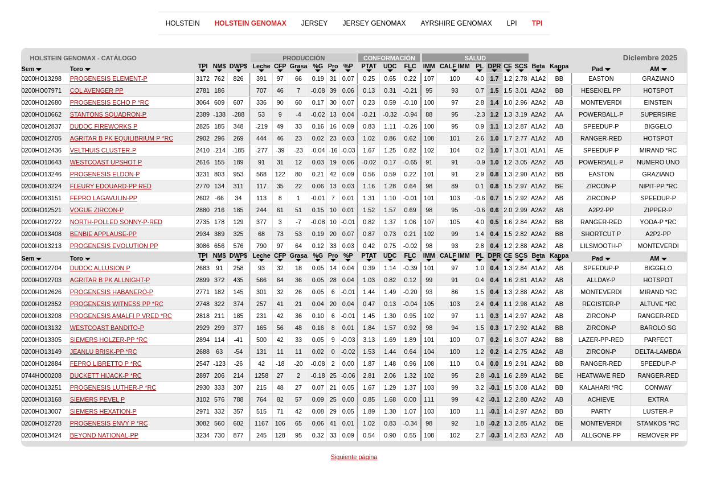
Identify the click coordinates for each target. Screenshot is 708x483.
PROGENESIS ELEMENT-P (109, 78)
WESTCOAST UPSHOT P (106, 162)
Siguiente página (354, 456)
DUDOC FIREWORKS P (104, 126)
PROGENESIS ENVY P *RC (109, 423)
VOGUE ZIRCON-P (97, 210)
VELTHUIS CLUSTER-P (103, 150)
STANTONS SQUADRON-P (108, 114)
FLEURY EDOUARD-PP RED (111, 186)
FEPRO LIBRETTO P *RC (106, 363)
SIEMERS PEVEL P (97, 399)
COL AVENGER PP (97, 90)
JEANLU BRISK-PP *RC (103, 351)
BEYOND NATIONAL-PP (104, 435)
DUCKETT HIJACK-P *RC (106, 375)
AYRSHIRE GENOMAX (456, 23)
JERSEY (314, 23)
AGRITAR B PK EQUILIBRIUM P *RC (121, 138)
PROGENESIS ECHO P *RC (109, 102)
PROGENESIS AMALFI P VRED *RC (121, 315)
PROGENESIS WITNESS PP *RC (116, 303)
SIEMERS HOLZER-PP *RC (109, 339)
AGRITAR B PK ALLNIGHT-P (110, 279)
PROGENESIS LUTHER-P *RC (113, 387)
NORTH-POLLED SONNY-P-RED (116, 221)
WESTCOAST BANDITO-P (107, 327)
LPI (512, 23)
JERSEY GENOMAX (374, 23)
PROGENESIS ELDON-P (105, 174)
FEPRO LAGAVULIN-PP (103, 198)
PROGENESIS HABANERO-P (111, 291)
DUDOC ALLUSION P (100, 268)
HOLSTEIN (183, 23)
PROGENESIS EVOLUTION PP (114, 245)
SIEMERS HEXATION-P (103, 411)
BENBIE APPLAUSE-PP (103, 233)
